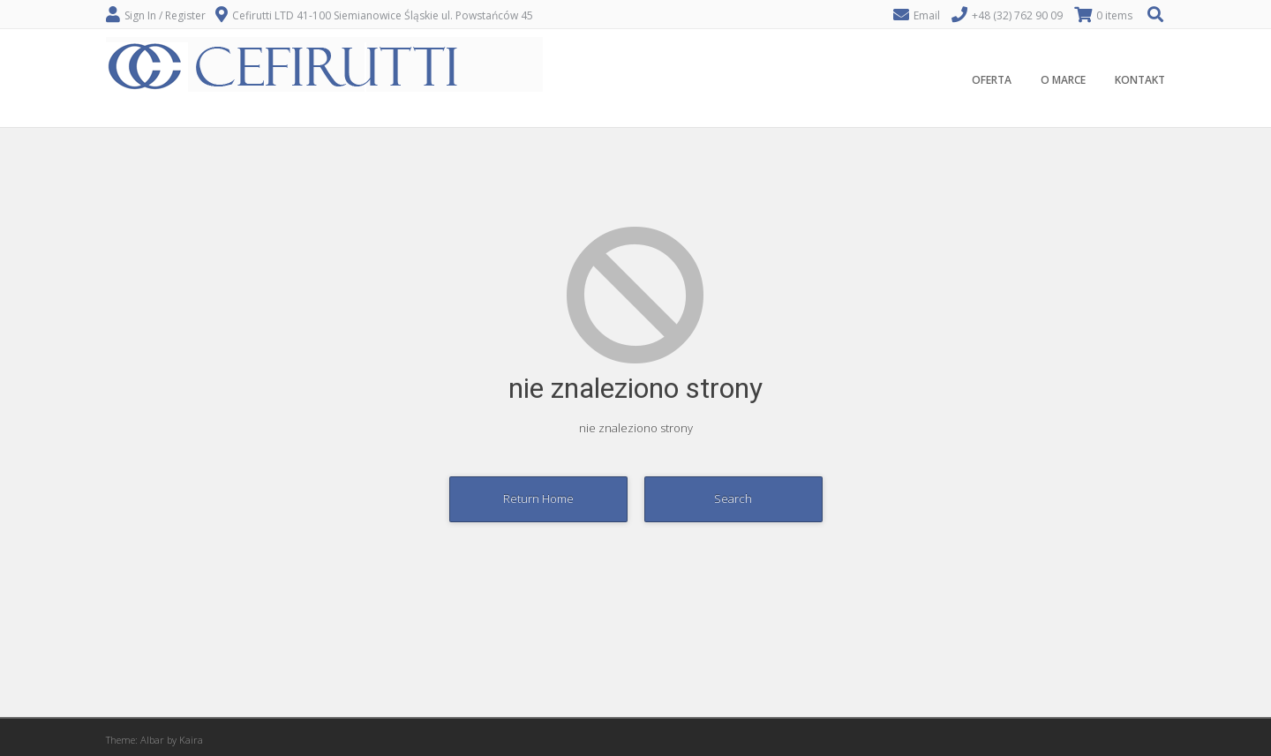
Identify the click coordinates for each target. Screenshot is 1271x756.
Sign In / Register (165, 15)
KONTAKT (1140, 79)
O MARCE (1063, 79)
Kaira (191, 739)
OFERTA (992, 79)
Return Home (538, 498)
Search (733, 498)
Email (927, 15)
